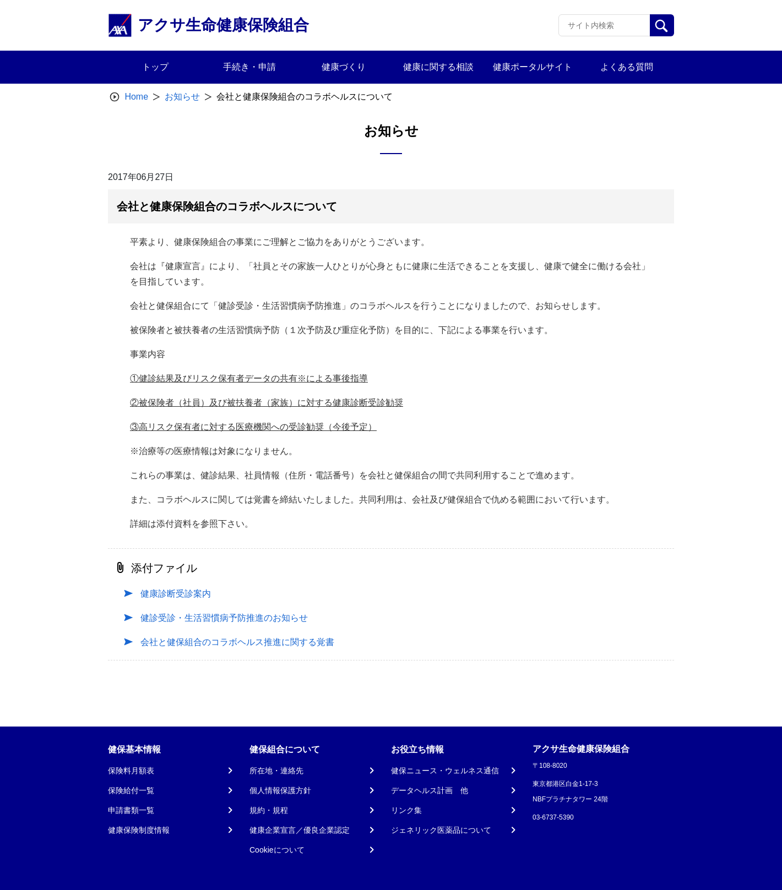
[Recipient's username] (604, 25)
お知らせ (182, 96)
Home (136, 96)
